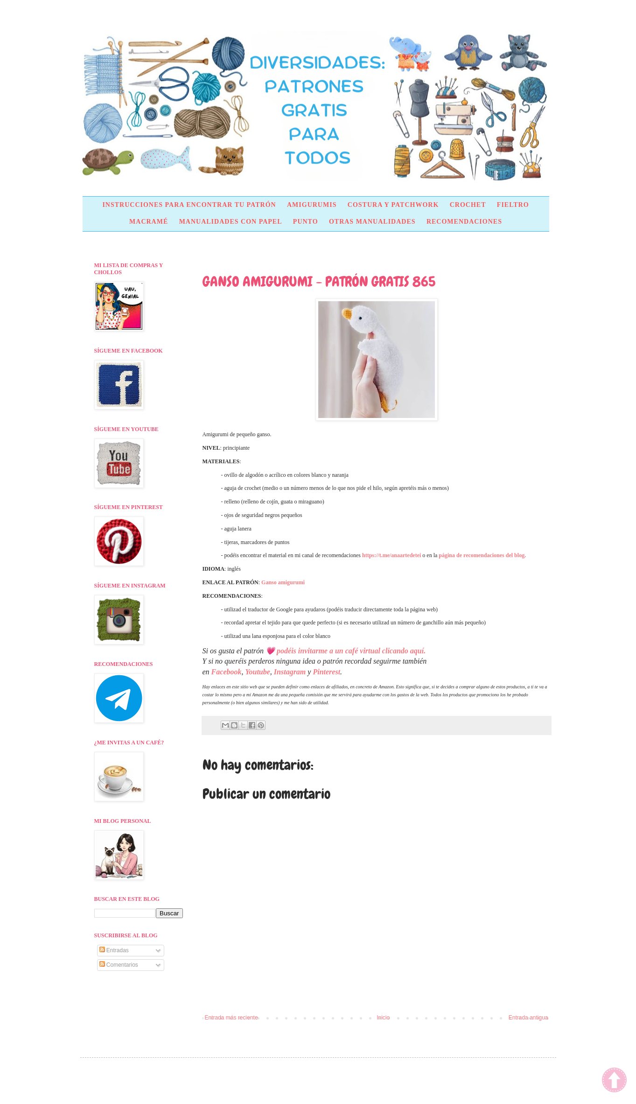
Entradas (114, 950)
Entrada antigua (528, 1017)
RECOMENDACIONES (464, 221)
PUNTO (305, 221)
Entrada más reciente (231, 1017)
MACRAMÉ (148, 221)
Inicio (383, 1017)
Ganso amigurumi (283, 582)
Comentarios (118, 965)
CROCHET (468, 204)
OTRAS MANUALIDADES (372, 221)
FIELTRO (513, 204)
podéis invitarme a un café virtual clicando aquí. (351, 651)
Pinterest (326, 672)
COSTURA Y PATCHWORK (393, 204)
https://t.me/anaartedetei (391, 555)
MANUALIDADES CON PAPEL (230, 221)
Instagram (290, 672)
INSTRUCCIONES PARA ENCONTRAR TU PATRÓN (189, 204)
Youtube (257, 672)
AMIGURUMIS (311, 204)
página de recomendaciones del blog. (482, 555)
